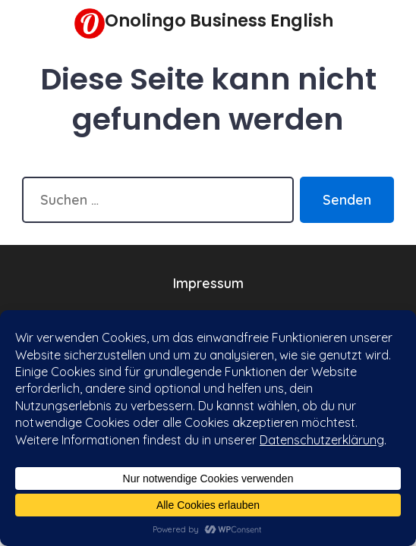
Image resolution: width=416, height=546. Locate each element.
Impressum (208, 283)
